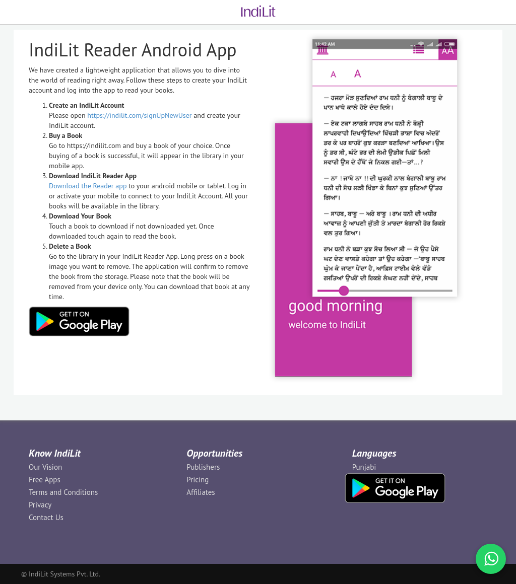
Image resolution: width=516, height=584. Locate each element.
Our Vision (45, 467)
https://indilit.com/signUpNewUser (139, 115)
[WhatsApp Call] (491, 559)
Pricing (197, 479)
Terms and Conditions (63, 492)
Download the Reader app (87, 185)
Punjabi (364, 467)
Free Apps (44, 479)
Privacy (40, 504)
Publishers (203, 467)
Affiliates (200, 492)
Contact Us (46, 517)
